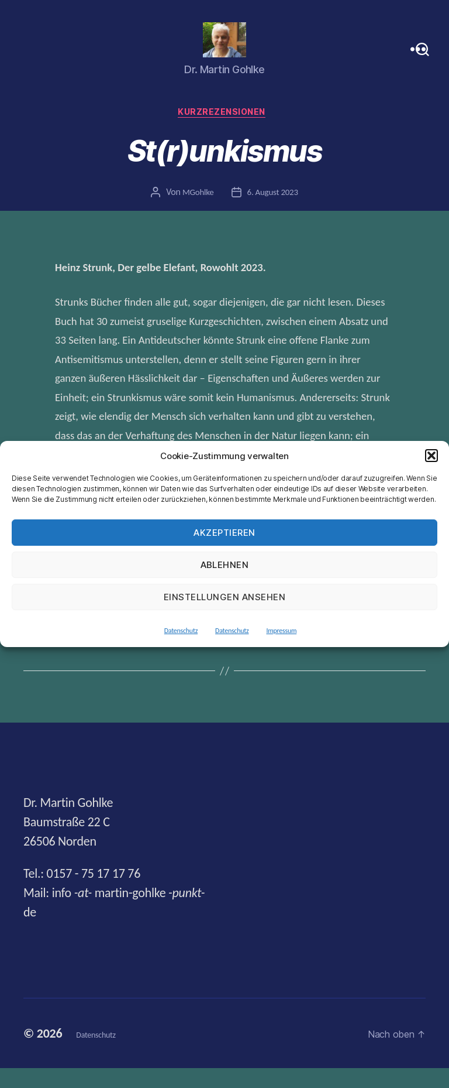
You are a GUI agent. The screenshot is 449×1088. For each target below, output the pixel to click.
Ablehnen (225, 564)
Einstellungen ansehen (225, 597)
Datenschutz (181, 631)
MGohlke (196, 212)
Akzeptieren (224, 532)
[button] (431, 455)
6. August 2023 (273, 212)
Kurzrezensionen (224, 132)
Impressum (281, 631)
